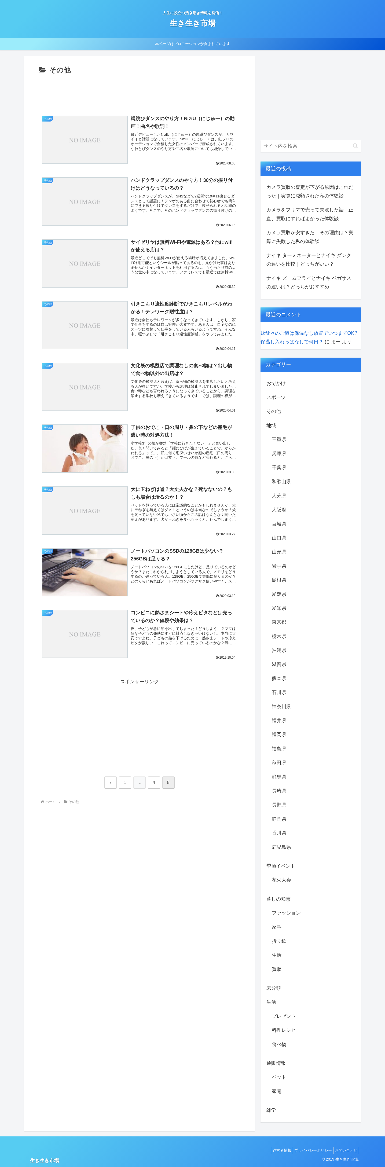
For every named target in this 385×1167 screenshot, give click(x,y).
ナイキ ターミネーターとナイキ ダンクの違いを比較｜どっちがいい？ (308, 260)
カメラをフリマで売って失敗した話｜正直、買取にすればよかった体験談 (309, 214)
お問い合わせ (344, 1150)
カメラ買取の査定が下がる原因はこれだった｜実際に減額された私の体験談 (309, 192)
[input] (311, 146)
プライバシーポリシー (309, 1150)
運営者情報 (275, 1150)
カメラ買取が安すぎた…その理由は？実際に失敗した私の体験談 (309, 237)
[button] (355, 146)
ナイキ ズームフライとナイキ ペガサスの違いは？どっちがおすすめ (308, 282)
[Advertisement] (139, 91)
